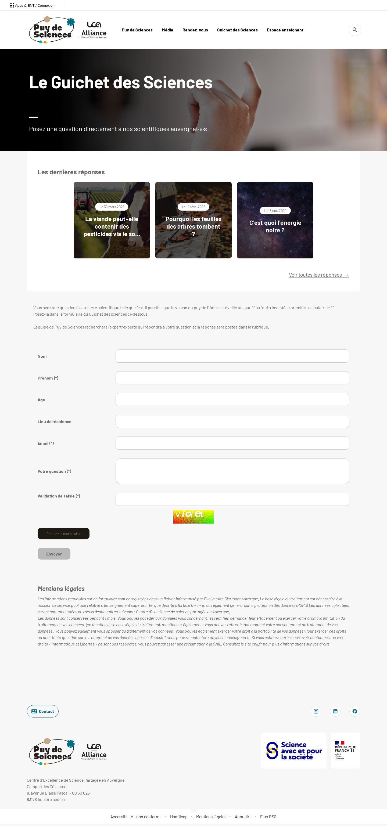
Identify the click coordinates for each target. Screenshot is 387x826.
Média (167, 29)
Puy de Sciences (137, 29)
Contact (42, 713)
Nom (42, 357)
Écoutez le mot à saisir (63, 535)
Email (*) (46, 444)
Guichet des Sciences (237, 29)
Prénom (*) (48, 379)
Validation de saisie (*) (59, 497)
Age (41, 401)
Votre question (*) (54, 472)
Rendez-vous (195, 29)
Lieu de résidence (54, 422)
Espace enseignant (285, 29)
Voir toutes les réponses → (319, 276)
